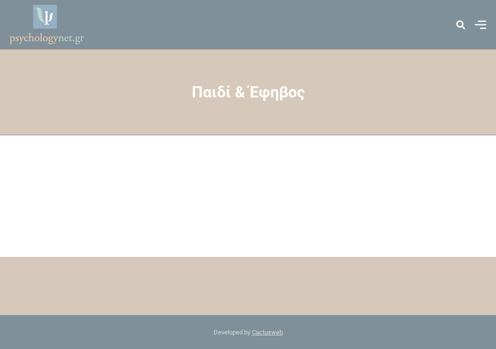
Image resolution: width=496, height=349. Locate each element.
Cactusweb (267, 332)
